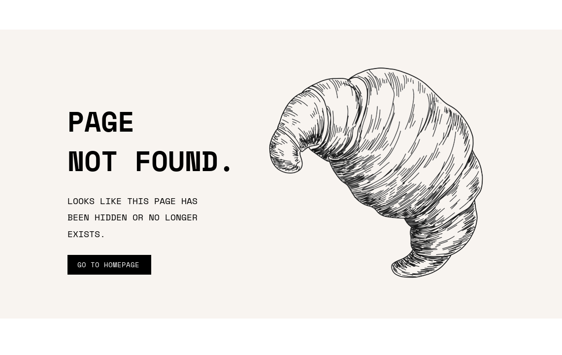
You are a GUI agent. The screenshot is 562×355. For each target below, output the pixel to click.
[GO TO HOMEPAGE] (109, 265)
